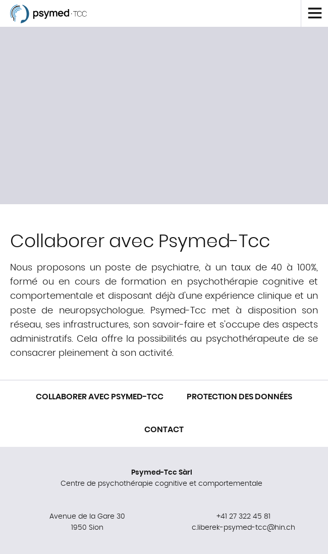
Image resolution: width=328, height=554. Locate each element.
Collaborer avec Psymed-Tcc (99, 397)
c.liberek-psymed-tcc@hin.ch (243, 527)
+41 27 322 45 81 (243, 516)
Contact (164, 430)
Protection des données (239, 397)
